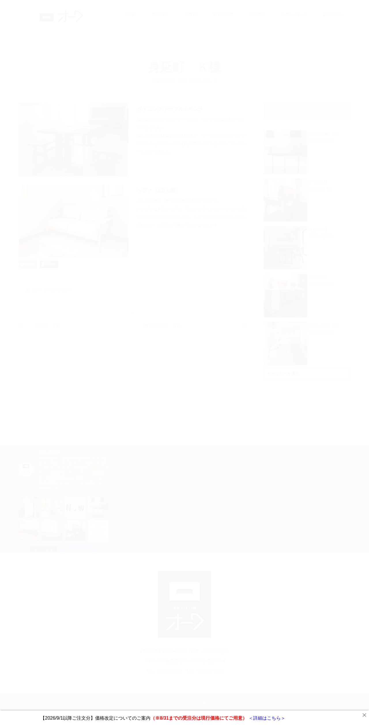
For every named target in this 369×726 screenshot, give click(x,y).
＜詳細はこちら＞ (266, 718)
